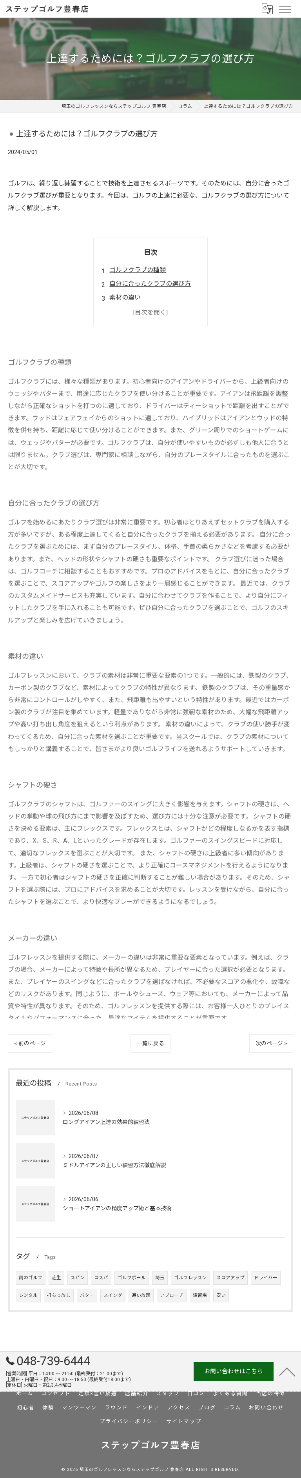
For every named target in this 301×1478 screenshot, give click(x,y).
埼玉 (160, 1277)
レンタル (28, 1295)
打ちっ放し (59, 1295)
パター (87, 1295)
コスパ (101, 1277)
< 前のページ (30, 1043)
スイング (112, 1295)
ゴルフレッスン (190, 1277)
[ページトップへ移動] (287, 1371)
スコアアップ (230, 1277)
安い (221, 1295)
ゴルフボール (132, 1277)
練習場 (200, 1295)
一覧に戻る (150, 1043)
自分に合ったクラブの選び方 (150, 283)
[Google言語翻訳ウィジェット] (267, 8)
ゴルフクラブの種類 (137, 270)
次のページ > (271, 1043)
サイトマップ (183, 1421)
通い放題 (141, 1295)
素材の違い (125, 297)
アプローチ (171, 1295)
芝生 (56, 1277)
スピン (78, 1277)
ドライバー (265, 1277)
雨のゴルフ (30, 1277)
